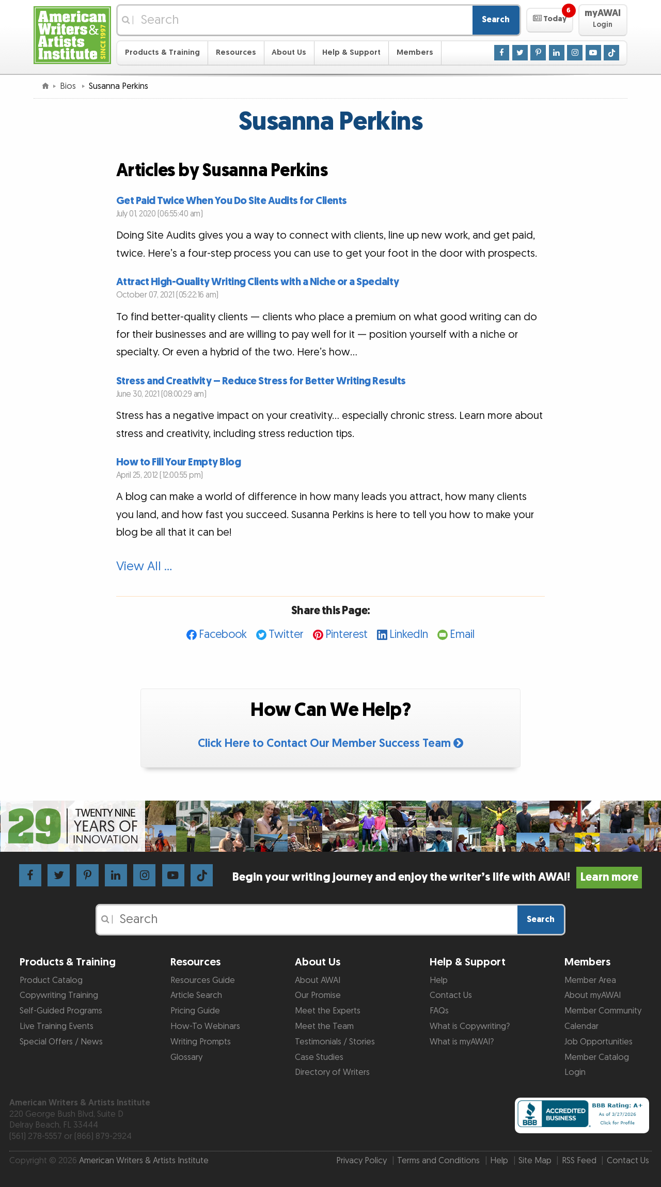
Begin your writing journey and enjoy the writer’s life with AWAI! (437, 877)
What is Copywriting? (470, 1026)
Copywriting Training (59, 995)
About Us (289, 52)
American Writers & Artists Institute (144, 1160)
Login (575, 1072)
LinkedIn (408, 634)
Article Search (196, 995)
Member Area (590, 980)
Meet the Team (324, 1026)
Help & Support (351, 52)
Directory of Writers (332, 1072)
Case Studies (319, 1057)
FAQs (439, 1011)
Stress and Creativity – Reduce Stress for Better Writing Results (261, 381)
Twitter (286, 634)
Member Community (602, 1011)
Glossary (186, 1057)
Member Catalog (596, 1057)
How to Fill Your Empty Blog (178, 462)
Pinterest (346, 634)
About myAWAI (592, 995)
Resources (236, 52)
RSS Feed (579, 1160)
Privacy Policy (361, 1160)
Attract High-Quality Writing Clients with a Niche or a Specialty (257, 282)
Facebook (223, 634)
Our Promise (318, 995)
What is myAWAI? (462, 1042)
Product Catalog (51, 980)
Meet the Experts (327, 1011)
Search (496, 19)
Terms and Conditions (438, 1160)
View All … (144, 566)
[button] (549, 20)
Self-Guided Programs (61, 1011)
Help (439, 980)
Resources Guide (202, 980)
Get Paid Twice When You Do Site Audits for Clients (231, 201)
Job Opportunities (598, 1042)
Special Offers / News (61, 1042)
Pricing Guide (195, 1011)
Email (462, 634)
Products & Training (162, 52)
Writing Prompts (200, 1042)
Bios (69, 86)
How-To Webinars (205, 1026)
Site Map (535, 1160)
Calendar (581, 1026)
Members (415, 52)
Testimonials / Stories (335, 1042)
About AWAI (317, 980)
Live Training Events (56, 1026)
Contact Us (451, 995)
